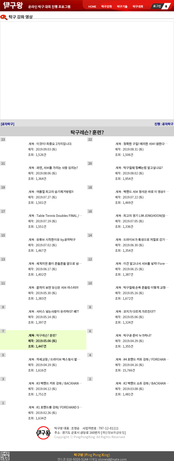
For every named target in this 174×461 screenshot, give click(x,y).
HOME (92, 6)
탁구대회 (138, 6)
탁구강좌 (106, 6)
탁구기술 (122, 6)
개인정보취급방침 (113, 432)
